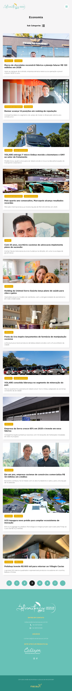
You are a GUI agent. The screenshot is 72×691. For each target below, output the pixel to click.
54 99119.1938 (36, 628)
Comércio (8, 562)
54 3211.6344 (36, 625)
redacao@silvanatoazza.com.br (36, 622)
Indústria (18, 61)
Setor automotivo (21, 150)
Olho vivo (8, 61)
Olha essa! (28, 107)
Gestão (7, 240)
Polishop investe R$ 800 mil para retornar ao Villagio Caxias (34, 566)
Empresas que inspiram (13, 107)
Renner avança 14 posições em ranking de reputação (30, 111)
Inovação (8, 516)
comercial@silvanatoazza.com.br (36, 638)
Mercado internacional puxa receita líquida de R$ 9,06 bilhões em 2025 (30, 207)
